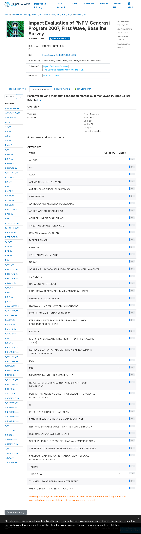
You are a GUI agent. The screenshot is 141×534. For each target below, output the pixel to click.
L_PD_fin (8, 251)
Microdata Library (40, 5)
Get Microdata (59, 38)
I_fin (7, 186)
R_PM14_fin (10, 375)
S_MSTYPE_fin (11, 444)
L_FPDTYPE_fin (11, 237)
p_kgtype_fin (10, 283)
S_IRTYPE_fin (11, 439)
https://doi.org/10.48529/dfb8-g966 (59, 55)
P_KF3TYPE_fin (11, 278)
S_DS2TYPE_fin (12, 403)
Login (130, 5)
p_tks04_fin (10, 301)
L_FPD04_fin (10, 232)
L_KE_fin (8, 246)
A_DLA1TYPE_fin (12, 108)
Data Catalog (61, 5)
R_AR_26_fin (10, 329)
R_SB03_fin (10, 389)
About (75, 4)
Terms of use (116, 5)
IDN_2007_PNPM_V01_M (62, 15)
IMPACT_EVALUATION (41, 15)
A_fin (7, 122)
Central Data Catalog (20, 15)
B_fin (7, 149)
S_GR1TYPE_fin (11, 430)
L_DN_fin (9, 214)
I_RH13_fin (9, 195)
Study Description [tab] (18, 89)
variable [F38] (80, 15)
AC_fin (8, 136)
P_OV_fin (9, 297)
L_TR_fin (8, 255)
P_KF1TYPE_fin (11, 269)
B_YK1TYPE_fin (11, 172)
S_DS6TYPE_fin (12, 421)
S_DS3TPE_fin (11, 407)
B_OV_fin (9, 159)
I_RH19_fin (9, 200)
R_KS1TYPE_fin (11, 357)
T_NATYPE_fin (11, 462)
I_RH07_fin (9, 191)
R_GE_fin (9, 343)
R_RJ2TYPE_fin (11, 384)
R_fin (7, 338)
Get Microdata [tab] (83, 89)
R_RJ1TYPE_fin (11, 380)
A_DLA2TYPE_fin (12, 113)
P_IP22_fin (9, 265)
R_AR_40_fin (10, 333)
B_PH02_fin (10, 163)
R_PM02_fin (10, 366)
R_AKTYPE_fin (11, 315)
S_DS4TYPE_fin (12, 416)
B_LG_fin (9, 154)
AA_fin (8, 127)
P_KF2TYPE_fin (11, 274)
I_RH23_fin (9, 205)
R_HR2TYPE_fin (12, 352)
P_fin (7, 260)
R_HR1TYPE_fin (11, 347)
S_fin (7, 426)
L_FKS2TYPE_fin (12, 228)
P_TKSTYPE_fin (11, 310)
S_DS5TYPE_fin (12, 412)
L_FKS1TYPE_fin (12, 223)
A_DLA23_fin (10, 117)
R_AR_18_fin (10, 324)
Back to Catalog (15, 512)
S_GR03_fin (10, 435)
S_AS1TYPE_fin (11, 393)
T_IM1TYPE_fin (11, 453)
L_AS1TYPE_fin (11, 209)
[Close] (138, 518)
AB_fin (8, 131)
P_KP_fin (9, 288)
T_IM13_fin (9, 458)
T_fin (7, 448)
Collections (88, 4)
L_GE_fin (8, 242)
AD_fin (8, 140)
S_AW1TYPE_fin (12, 398)
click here (115, 525)
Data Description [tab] (40, 89)
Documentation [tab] (62, 89)
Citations (103, 4)
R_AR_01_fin (10, 320)
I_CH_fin (8, 182)
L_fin (7, 218)
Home (7, 15)
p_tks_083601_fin (12, 306)
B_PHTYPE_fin (11, 168)
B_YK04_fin (10, 177)
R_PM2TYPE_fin (12, 370)
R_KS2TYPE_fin (11, 361)
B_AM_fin (9, 145)
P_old (7, 292)
